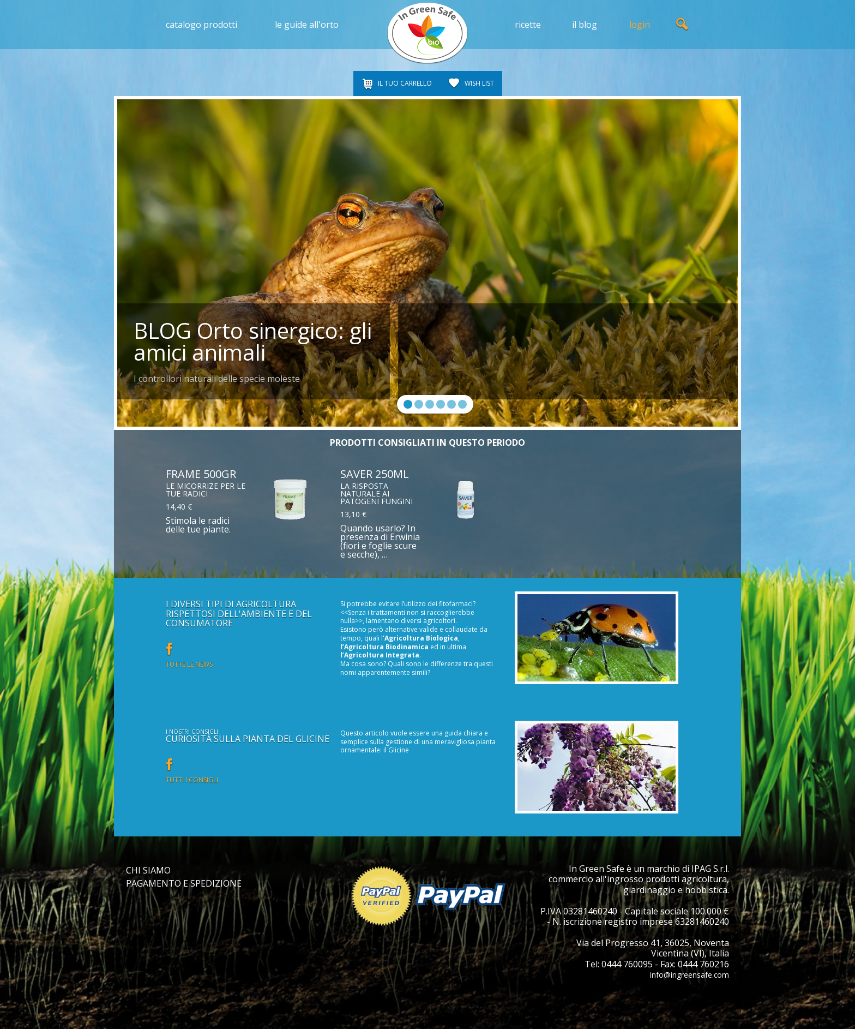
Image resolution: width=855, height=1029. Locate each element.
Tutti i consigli (192, 780)
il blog (584, 25)
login (639, 25)
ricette (528, 25)
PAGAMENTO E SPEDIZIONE (184, 883)
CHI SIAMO (148, 870)
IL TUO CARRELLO (405, 83)
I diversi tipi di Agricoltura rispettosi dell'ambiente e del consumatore (239, 613)
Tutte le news (189, 664)
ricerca (682, 24)
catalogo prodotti (201, 25)
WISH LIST (479, 83)
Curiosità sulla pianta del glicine (247, 739)
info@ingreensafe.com (683, 974)
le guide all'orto (307, 25)
